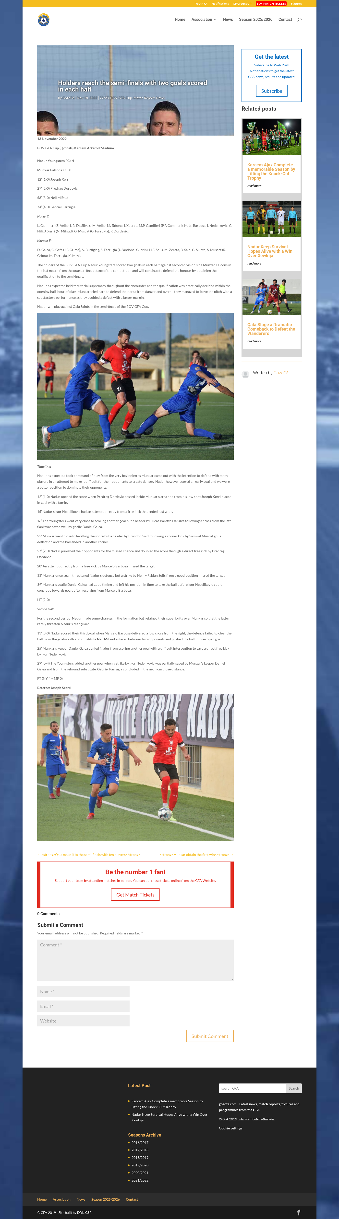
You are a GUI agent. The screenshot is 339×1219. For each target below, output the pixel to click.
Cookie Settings (230, 1128)
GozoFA (68, 98)
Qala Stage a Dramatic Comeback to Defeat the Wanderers (271, 329)
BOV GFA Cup (121, 98)
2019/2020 (140, 1165)
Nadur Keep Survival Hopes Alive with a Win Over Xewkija (269, 251)
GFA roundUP (242, 3)
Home (180, 20)
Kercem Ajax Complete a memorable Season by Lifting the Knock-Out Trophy (271, 171)
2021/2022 (140, 1180)
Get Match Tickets (135, 894)
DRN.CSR (84, 1212)
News (228, 20)
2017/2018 (140, 1150)
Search (294, 1088)
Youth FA (201, 3)
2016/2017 (140, 1142)
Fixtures (296, 3)
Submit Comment (210, 1036)
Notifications (220, 3)
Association (202, 20)
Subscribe (271, 91)
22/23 (104, 98)
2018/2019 (140, 1157)
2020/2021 (140, 1173)
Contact (285, 20)
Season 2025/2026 (255, 20)
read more (254, 186)
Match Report (144, 98)
